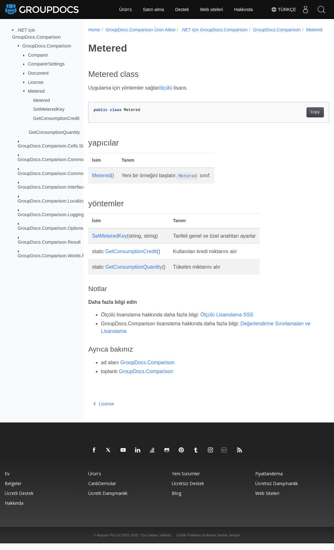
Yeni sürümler (186, 480)
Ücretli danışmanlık (107, 500)
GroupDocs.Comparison (46, 45)
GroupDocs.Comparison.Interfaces (53, 187)
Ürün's (125, 9)
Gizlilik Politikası (188, 542)
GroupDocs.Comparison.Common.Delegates (63, 159)
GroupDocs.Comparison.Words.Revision (59, 255)
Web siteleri (211, 9)
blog (176, 500)
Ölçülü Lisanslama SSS (227, 321)
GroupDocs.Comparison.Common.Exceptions (64, 173)
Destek (182, 9)
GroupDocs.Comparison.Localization (55, 200)
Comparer (38, 55)
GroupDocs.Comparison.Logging (51, 214)
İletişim (234, 542)
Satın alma (153, 9)
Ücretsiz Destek (188, 490)
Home (94, 29)
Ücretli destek (19, 500)
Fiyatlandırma (269, 480)
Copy (298, 119)
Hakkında (243, 9)
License (36, 81)
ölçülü (165, 94)
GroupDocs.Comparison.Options (51, 228)
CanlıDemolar (102, 490)
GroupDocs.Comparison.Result (49, 242)
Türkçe (283, 9)
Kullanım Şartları (215, 542)
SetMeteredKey (49, 109)
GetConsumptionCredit (56, 118)
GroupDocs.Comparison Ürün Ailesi (141, 29)
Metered (36, 91)
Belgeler (13, 490)
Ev (7, 480)
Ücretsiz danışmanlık (276, 490)
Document (38, 73)
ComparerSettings (46, 63)
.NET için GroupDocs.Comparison (214, 29)
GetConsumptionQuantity (54, 131)
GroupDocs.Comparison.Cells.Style (53, 145)
